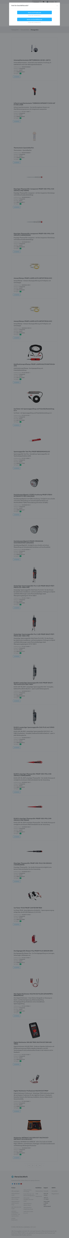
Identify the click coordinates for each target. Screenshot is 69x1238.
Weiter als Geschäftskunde (34, 19)
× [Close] (57, 5)
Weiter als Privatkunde (34, 12)
